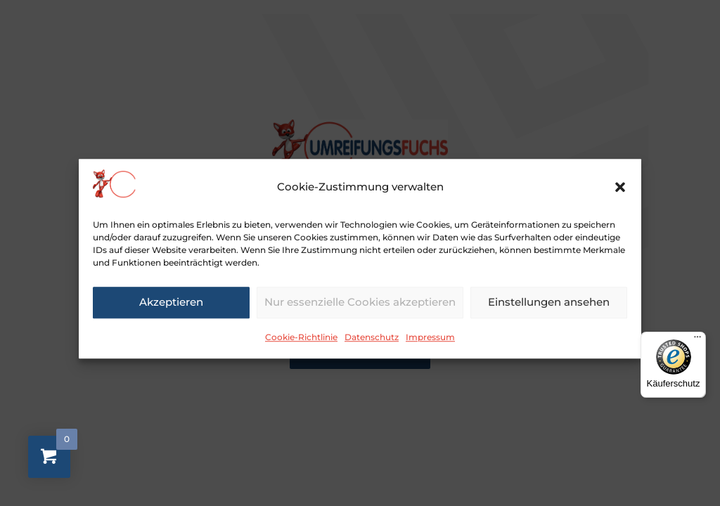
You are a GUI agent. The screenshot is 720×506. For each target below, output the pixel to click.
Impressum (430, 344)
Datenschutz (372, 344)
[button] (620, 195)
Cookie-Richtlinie (301, 344)
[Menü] (697, 340)
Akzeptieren (171, 310)
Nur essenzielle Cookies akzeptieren (360, 310)
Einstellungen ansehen (549, 310)
